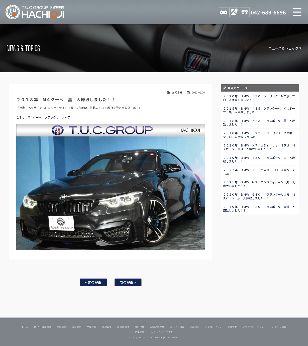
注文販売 (76, 326)
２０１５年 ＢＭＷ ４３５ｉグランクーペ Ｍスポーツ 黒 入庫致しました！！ (259, 110)
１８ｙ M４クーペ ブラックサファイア (43, 117)
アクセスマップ (213, 326)
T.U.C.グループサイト (161, 331)
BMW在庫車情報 (42, 326)
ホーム (25, 326)
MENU (297, 12)
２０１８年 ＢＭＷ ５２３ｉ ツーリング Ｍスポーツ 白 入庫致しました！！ (259, 135)
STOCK (223, 12)
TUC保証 (61, 326)
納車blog (140, 331)
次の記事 (128, 282)
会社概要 (232, 326)
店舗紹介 (194, 326)
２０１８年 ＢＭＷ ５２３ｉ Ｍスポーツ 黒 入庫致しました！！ (259, 122)
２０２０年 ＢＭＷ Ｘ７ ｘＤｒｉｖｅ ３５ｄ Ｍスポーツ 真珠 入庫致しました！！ (259, 147)
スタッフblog (279, 326)
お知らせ (177, 92)
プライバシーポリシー (255, 326)
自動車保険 (123, 326)
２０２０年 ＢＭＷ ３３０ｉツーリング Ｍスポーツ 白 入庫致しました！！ (260, 98)
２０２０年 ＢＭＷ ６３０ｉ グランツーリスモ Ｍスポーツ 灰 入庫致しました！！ (259, 196)
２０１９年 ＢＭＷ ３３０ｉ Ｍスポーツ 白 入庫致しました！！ (259, 159)
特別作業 (139, 326)
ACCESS (234, 12)
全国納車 (91, 326)
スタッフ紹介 (177, 326)
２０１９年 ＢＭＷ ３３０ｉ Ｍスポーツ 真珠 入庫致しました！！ (259, 208)
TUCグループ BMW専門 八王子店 (34, 12)
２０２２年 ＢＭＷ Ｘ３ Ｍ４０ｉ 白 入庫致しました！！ (259, 171)
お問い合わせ (157, 326)
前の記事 (93, 282)
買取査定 (107, 326)
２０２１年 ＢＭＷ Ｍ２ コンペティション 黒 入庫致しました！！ (259, 184)
